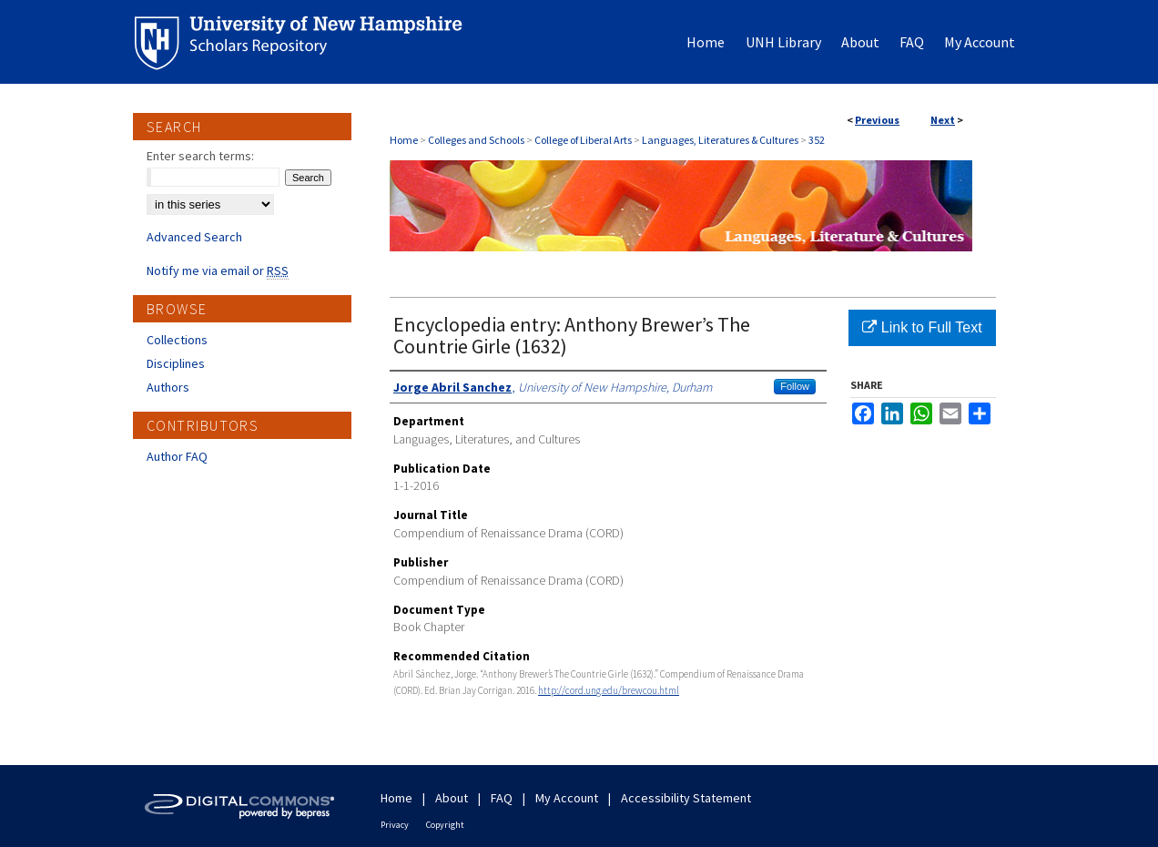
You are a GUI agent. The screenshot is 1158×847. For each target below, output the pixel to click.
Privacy (395, 825)
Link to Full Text (921, 327)
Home (404, 140)
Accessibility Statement (686, 798)
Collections (177, 340)
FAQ (502, 798)
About (451, 798)
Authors (168, 387)
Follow (794, 386)
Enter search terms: (200, 156)
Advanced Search (194, 237)
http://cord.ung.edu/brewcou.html (608, 690)
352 (816, 140)
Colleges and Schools (476, 140)
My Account (566, 798)
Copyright (445, 825)
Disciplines (176, 363)
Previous (877, 120)
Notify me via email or (218, 270)
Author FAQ (177, 456)
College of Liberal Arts (583, 140)
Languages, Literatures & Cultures (720, 140)
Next (942, 120)
